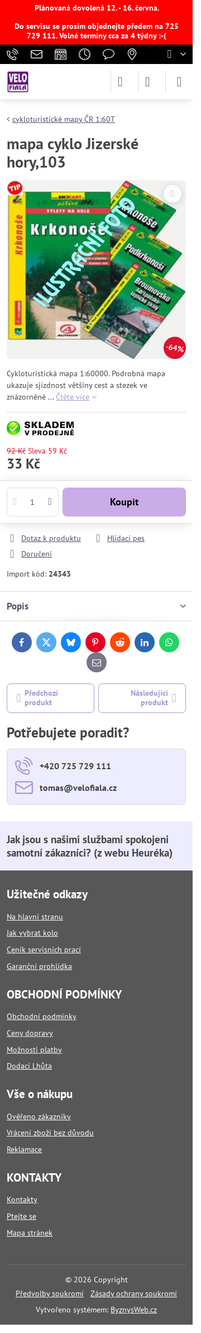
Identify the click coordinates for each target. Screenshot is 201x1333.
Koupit (124, 501)
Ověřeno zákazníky (39, 1116)
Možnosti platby (34, 1050)
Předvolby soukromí (50, 1293)
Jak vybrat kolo (32, 933)
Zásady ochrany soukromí (133, 1293)
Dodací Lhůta (29, 1066)
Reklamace (24, 1149)
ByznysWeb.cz (134, 1310)
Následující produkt (153, 698)
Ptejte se (21, 1216)
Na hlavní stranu (35, 917)
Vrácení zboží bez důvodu (50, 1133)
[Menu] (179, 82)
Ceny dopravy (30, 1033)
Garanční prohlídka (39, 966)
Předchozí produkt (38, 698)
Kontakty (22, 1199)
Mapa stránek (29, 1233)
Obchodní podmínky (41, 1016)
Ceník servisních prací (44, 950)
